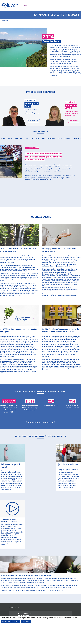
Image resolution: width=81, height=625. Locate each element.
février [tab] (10, 140)
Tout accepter (6, 621)
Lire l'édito (35, 122)
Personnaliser (26, 621)
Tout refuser (15, 621)
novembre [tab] (68, 140)
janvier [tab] (3, 140)
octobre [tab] (59, 140)
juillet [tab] (37, 140)
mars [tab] (16, 140)
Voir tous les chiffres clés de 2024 (40, 424)
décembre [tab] (77, 140)
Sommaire (4, 21)
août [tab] (43, 140)
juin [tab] (31, 140)
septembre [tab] (51, 140)
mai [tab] (27, 140)
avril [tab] (21, 140)
